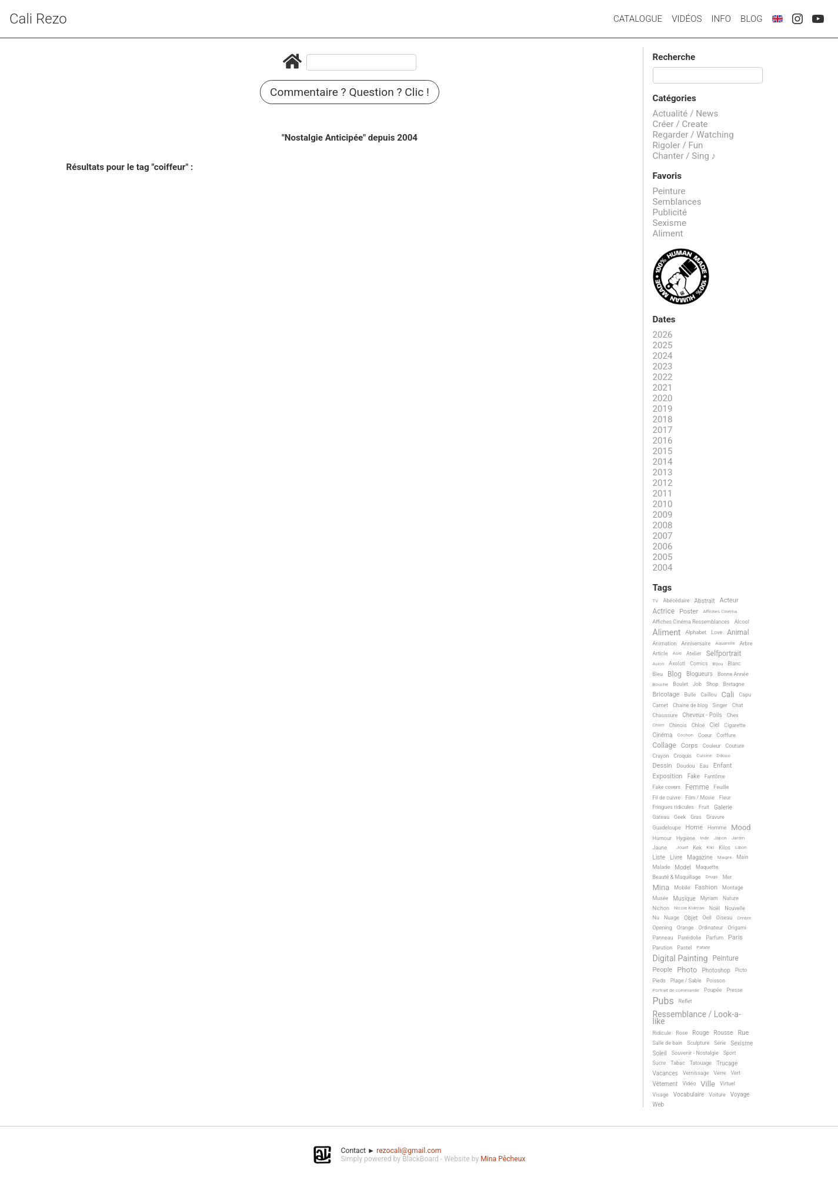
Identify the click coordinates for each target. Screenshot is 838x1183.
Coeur (705, 735)
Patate (703, 947)
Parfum (714, 937)
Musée (661, 898)
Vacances (665, 1073)
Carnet (661, 705)
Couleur (712, 746)
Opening (662, 927)
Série (720, 1043)
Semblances (677, 201)
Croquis (682, 756)
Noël (714, 908)
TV (656, 601)
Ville (707, 1084)
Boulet (680, 684)
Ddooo (723, 756)
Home (694, 828)
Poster (688, 612)
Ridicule (662, 1033)
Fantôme (715, 776)
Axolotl (677, 663)
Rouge (700, 1032)
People (663, 970)
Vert (736, 1073)
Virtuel (727, 1083)
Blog (751, 19)
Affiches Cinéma (720, 611)
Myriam (709, 898)
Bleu (658, 674)
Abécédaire (676, 600)
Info (721, 19)
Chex (733, 715)
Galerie (723, 807)
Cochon (685, 735)
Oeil (706, 917)
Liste (659, 857)
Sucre (659, 1063)
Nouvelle (735, 908)
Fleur (725, 797)
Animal (738, 632)
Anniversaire (696, 643)
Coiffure (726, 735)
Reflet (685, 1001)
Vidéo (689, 1083)
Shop (712, 684)
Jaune (660, 847)
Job (697, 684)
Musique (684, 898)
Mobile (682, 887)
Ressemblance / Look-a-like (697, 1018)
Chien (659, 725)
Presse (734, 990)
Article (660, 653)
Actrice (664, 611)
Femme (697, 787)
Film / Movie (700, 797)
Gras (696, 817)
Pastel (684, 947)
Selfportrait (724, 654)
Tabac (677, 1063)
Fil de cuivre (667, 797)
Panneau (663, 937)
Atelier (694, 653)
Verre (720, 1073)
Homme (716, 827)
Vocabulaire (689, 1094)
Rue (743, 1033)
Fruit (704, 807)
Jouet (682, 847)
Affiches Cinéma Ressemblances (691, 621)
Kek (697, 847)
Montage (732, 887)
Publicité (670, 212)
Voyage (740, 1094)
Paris (735, 938)
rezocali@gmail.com (408, 1151)
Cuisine (704, 756)
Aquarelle (725, 643)
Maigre (724, 857)
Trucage (726, 1063)
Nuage (671, 917)
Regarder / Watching (693, 134)
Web (659, 1104)
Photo (687, 970)
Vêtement (665, 1084)
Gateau (661, 817)
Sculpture (698, 1043)
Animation (665, 643)
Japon (720, 838)
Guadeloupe (667, 827)
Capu (745, 694)
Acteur (728, 601)
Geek (680, 817)
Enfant (722, 766)
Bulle (690, 694)
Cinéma (663, 735)
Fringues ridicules (674, 807)
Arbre (746, 643)
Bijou (718, 664)
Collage (664, 745)
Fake (693, 776)
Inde (704, 838)
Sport (729, 1053)
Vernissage (696, 1073)
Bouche (661, 684)
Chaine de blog (690, 705)
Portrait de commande (676, 990)
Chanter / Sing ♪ (684, 156)
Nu (656, 917)
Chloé (698, 725)
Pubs (663, 1001)
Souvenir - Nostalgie (695, 1053)
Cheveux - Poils (702, 715)
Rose (681, 1033)
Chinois (678, 725)
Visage (661, 1094)
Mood (741, 827)
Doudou (686, 766)
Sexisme (670, 223)
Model (683, 867)
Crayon (661, 756)
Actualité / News (686, 113)
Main (742, 857)
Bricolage (666, 695)
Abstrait (705, 601)
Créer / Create (680, 124)
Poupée (713, 990)
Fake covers (667, 787)
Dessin (662, 766)
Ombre (744, 918)
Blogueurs (699, 674)
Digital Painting (680, 958)
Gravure (715, 817)
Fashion (706, 888)
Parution (663, 947)
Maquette (707, 867)
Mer (727, 877)
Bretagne (733, 684)
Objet (690, 918)
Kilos (724, 847)
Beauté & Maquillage (677, 877)
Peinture (669, 191)
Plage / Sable (686, 980)
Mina (661, 887)
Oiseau (724, 917)
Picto (741, 970)
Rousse (723, 1032)
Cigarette (734, 725)
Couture (735, 746)
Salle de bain (668, 1043)
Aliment (668, 233)
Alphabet (695, 632)
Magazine (699, 857)
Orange (685, 927)
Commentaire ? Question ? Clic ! (349, 92)
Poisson (715, 980)
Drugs (712, 877)
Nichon (661, 908)
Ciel (715, 725)
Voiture (717, 1094)
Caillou (708, 694)
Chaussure (665, 715)
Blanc (733, 663)
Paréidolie (690, 937)
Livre (676, 857)
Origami (737, 927)
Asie (677, 653)
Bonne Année (733, 674)
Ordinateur (710, 927)
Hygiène (685, 838)
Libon (741, 847)
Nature (731, 898)
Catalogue (637, 19)
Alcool (741, 621)
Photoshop (716, 970)
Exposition (668, 776)
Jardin (738, 838)
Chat (737, 705)
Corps (689, 746)
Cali (728, 694)
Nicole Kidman (689, 908)
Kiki (710, 847)
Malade (661, 867)
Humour (662, 838)
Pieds (659, 980)
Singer (719, 705)
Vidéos (687, 19)
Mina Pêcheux (502, 1159)
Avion (659, 664)
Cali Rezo (38, 19)
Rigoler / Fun (678, 145)
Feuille (721, 787)
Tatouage (701, 1063)
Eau (704, 766)
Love (716, 632)
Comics (698, 663)
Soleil (660, 1053)
